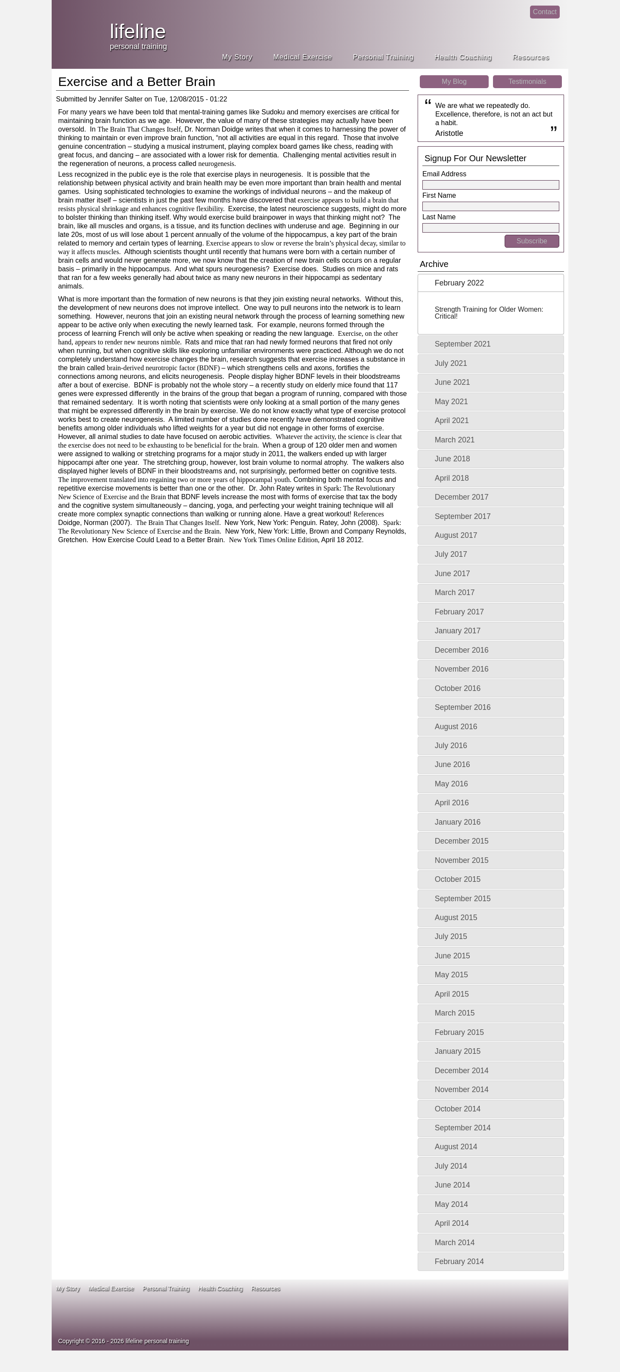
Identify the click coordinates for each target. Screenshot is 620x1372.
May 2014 (451, 1204)
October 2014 (458, 1109)
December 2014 (462, 1070)
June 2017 (452, 573)
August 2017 (456, 535)
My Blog (454, 81)
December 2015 (462, 841)
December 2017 (462, 497)
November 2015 (462, 860)
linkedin (518, 19)
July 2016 (451, 745)
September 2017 (463, 516)
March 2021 (455, 440)
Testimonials (527, 81)
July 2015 (451, 936)
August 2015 (456, 917)
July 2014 (451, 1166)
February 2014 (459, 1261)
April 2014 (452, 1223)
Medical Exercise (302, 57)
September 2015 (463, 898)
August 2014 (456, 1146)
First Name (439, 195)
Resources (531, 57)
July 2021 (451, 363)
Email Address (444, 174)
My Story (237, 57)
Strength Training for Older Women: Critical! (489, 313)
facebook (500, 19)
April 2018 (452, 478)
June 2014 (452, 1185)
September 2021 (463, 344)
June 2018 (452, 458)
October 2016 (458, 688)
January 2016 (458, 822)
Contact (545, 11)
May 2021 (451, 401)
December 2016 (462, 650)
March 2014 (455, 1242)
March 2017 (455, 592)
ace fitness (420, 1322)
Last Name (439, 217)
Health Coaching (463, 57)
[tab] (491, 283)
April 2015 (452, 994)
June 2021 (452, 382)
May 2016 (451, 784)
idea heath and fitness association (516, 1314)
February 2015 (459, 1032)
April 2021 (452, 420)
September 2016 (463, 707)
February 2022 (459, 283)
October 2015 (458, 879)
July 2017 (451, 554)
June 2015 (452, 955)
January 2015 (458, 1051)
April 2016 (452, 802)
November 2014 (462, 1089)
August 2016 (456, 726)
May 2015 (451, 974)
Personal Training (383, 57)
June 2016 (452, 764)
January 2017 (458, 630)
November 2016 (462, 669)
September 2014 (463, 1127)
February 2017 (459, 612)
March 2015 (455, 1013)
